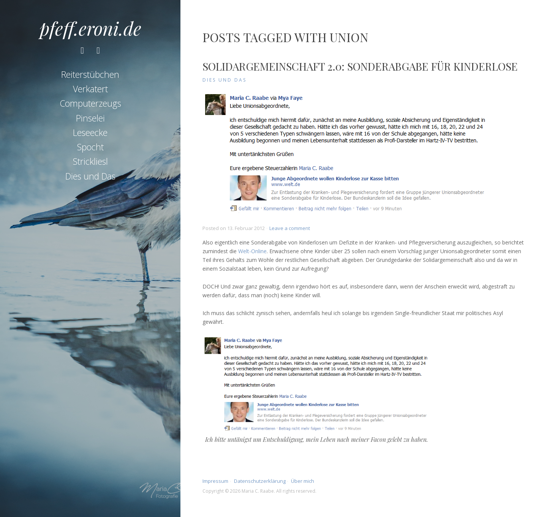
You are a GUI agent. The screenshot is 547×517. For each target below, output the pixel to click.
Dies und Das (90, 176)
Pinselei (90, 118)
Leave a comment (289, 228)
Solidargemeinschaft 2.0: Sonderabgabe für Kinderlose (360, 66)
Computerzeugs (90, 103)
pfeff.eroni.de (90, 28)
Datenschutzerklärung (260, 481)
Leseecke (90, 132)
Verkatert (90, 89)
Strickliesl (90, 161)
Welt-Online (252, 251)
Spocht (90, 147)
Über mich (302, 481)
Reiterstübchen (90, 74)
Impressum (215, 481)
